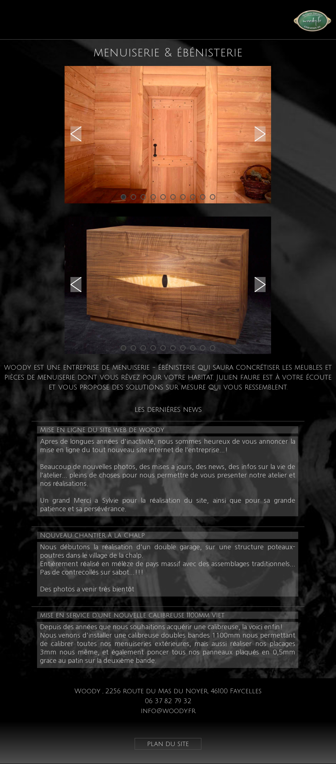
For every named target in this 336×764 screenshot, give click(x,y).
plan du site (168, 744)
